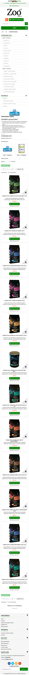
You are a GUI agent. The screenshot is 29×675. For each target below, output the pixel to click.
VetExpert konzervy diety (9, 89)
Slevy (2, 619)
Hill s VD (5, 45)
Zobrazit (3, 134)
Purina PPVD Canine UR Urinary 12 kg (14, 300)
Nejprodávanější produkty (7, 622)
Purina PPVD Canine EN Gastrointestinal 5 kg (14, 579)
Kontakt (5, 106)
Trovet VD (6, 56)
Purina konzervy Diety (9, 79)
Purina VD (6, 48)
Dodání (5, 98)
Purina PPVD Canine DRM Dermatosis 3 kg (14, 544)
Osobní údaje (4, 647)
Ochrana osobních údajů (9, 103)
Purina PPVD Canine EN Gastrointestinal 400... (14, 371)
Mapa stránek (4, 626)
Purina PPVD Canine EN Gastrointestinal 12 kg (14, 406)
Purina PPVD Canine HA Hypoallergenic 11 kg (14, 196)
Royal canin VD (7, 50)
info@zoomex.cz (9, 659)
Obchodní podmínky (8, 101)
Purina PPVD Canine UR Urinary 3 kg (14, 230)
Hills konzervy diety (8, 76)
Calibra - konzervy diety (9, 71)
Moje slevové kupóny (6, 649)
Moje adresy (4, 645)
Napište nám (4, 624)
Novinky (3, 621)
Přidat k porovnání (15, 206)
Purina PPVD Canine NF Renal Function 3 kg (14, 475)
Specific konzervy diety (9, 84)
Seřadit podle (4, 158)
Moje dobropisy (5, 643)
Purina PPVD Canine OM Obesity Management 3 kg (14, 510)
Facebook (14, 608)
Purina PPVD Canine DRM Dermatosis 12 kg (14, 265)
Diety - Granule (6, 38)
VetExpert (6, 58)
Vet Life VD (6, 61)
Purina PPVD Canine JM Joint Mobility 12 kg (14, 335)
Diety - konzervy (7, 68)
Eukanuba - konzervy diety (10, 74)
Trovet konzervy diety (9, 86)
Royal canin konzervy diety (10, 81)
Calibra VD (6, 40)
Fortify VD (6, 63)
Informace (4, 95)
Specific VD (6, 53)
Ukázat (3, 161)
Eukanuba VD (7, 43)
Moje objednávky (5, 641)
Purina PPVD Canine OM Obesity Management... (14, 440)
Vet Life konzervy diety (9, 91)
